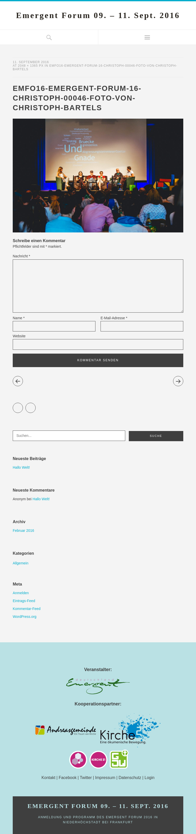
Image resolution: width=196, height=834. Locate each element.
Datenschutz (130, 777)
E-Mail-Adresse (114, 318)
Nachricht (21, 256)
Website (19, 336)
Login (150, 777)
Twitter (86, 777)
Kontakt (48, 777)
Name (19, 318)
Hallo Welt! (21, 467)
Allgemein (20, 563)
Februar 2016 (23, 531)
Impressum (105, 777)
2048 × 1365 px (31, 65)
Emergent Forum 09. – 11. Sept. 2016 (98, 15)
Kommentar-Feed (26, 609)
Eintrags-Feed (24, 601)
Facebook (35, 406)
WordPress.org (24, 617)
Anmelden (21, 593)
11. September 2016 (31, 62)
